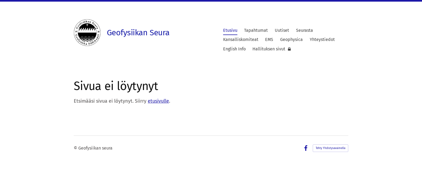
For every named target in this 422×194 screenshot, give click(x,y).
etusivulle (158, 101)
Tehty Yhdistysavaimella (330, 148)
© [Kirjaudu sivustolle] (76, 148)
